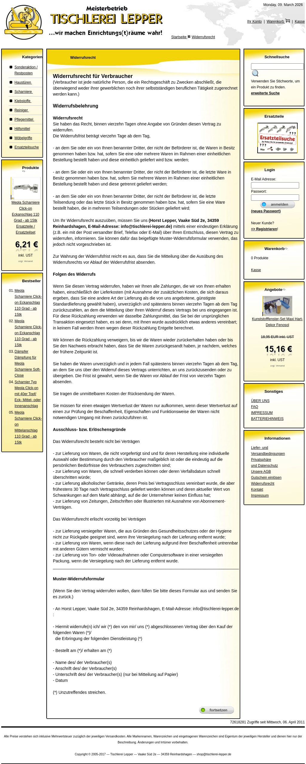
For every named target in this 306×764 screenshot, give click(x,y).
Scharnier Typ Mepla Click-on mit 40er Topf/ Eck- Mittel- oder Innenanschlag (28, 394)
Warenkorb (278, 21)
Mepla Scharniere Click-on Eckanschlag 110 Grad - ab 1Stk (28, 303)
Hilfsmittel (22, 129)
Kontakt (257, 489)
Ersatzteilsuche (26, 147)
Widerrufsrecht (203, 37)
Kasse (300, 21)
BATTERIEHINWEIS (267, 419)
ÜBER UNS (260, 401)
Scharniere (23, 92)
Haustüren (23, 82)
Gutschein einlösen (266, 477)
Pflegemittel (24, 119)
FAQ (254, 407)
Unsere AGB (261, 472)
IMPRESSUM (262, 413)
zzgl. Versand (26, 261)
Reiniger (21, 110)
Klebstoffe (22, 101)
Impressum (260, 495)
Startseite (179, 37)
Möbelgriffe (23, 138)
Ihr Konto (254, 21)
